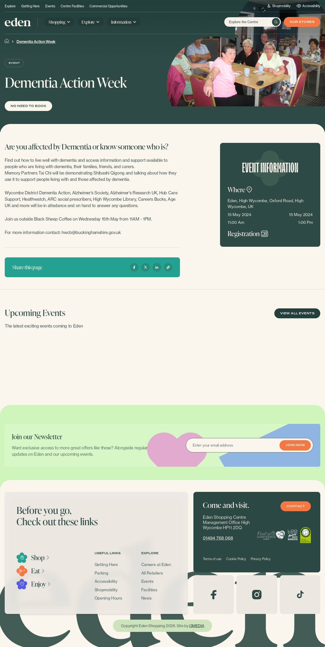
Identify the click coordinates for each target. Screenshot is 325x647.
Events (50, 6)
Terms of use (212, 559)
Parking (101, 572)
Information (121, 22)
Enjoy (41, 584)
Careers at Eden (156, 564)
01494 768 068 (218, 538)
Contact (295, 506)
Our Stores (302, 22)
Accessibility (308, 6)
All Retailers (152, 572)
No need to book (28, 106)
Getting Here (30, 6)
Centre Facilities (72, 6)
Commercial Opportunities (108, 6)
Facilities (149, 589)
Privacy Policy (261, 559)
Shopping (57, 22)
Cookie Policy (236, 559)
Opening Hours (108, 598)
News (146, 598)
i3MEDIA (196, 625)
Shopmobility (279, 6)
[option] (41, 363)
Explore (10, 6)
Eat (38, 570)
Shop (40, 557)
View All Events (297, 313)
